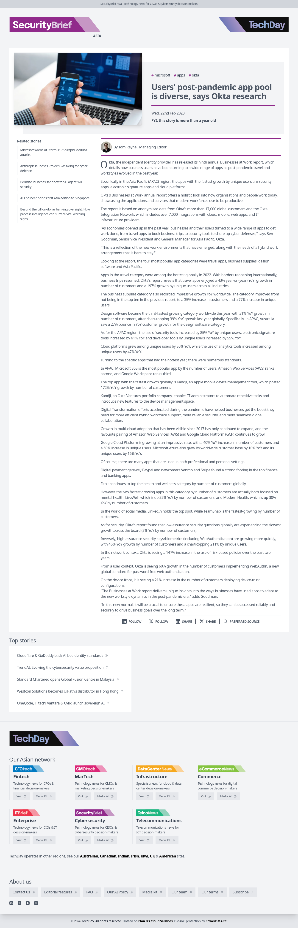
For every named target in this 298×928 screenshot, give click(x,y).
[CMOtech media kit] (105, 796)
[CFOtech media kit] (44, 796)
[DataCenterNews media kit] (167, 796)
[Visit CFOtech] (21, 796)
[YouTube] (28, 903)
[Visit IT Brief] (21, 840)
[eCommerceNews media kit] (228, 796)
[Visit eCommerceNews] (206, 796)
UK (152, 856)
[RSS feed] (36, 903)
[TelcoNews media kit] (167, 840)
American (167, 856)
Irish (135, 856)
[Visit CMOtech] (83, 796)
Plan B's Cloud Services (155, 921)
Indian (123, 856)
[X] (19, 903)
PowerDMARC (216, 921)
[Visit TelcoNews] (144, 840)
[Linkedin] (11, 903)
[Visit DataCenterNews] (144, 796)
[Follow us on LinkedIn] (131, 621)
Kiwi (144, 856)
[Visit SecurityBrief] (83, 840)
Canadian (108, 856)
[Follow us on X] (158, 621)
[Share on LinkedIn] (184, 621)
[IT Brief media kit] (44, 840)
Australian (89, 856)
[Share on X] (207, 621)
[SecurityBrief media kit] (105, 840)
